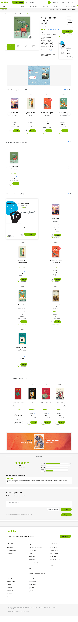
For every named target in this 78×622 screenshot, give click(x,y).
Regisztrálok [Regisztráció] (56, 2)
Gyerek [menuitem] (12, 6)
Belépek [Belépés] (62, 2)
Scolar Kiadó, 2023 (44, 26)
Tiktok (31, 588)
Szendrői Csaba (14, 170)
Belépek (66, 515)
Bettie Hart (14, 115)
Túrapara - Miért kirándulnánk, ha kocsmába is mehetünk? (30, 113)
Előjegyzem (18, 422)
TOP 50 (52, 566)
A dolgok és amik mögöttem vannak (14, 167)
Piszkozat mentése (53, 509)
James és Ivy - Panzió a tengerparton (22, 348)
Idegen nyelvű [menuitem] (57, 6)
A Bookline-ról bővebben (35, 547)
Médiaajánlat (32, 559)
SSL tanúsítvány (11, 608)
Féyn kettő (60, 403)
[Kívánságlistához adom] (71, 28)
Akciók (69, 9)
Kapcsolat (9, 593)
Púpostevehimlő (25, 203)
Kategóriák (4, 9)
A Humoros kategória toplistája (15, 194)
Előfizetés (74, 9)
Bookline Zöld (32, 550)
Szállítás (9, 587)
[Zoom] (30, 37)
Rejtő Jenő (55, 308)
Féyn (32, 403)
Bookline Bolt (10, 553)
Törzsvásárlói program (60, 9)
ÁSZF (30, 569)
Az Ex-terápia (14, 112)
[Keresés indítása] (49, 2)
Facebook (32, 581)
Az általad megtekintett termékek (16, 142)
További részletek (44, 57)
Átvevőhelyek (10, 590)
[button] (38, 47)
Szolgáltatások (11, 581)
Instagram (32, 584)
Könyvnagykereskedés (34, 563)
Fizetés (9, 584)
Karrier (30, 553)
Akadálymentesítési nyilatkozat (37, 573)
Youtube (32, 591)
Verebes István (24, 205)
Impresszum (32, 556)
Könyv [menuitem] (3, 6)
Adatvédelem (32, 566)
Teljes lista (67, 89)
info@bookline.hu (11, 550)
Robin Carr (25, 350)
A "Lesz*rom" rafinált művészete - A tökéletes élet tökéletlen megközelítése (47, 113)
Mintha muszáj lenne (18, 403)
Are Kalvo (31, 115)
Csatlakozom (65, 536)
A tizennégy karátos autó (55, 305)
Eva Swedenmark (63, 115)
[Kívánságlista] (67, 2)
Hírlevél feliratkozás (55, 559)
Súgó (8, 596)
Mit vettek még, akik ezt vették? (17, 90)
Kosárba (67, 31)
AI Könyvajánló (18, 2)
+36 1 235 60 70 (11, 547)
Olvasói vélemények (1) (54, 29)
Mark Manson (47, 115)
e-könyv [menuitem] (22, 6)
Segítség (51, 9)
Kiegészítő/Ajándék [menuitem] (72, 6)
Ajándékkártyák (54, 550)
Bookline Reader (54, 553)
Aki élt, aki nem (63, 112)
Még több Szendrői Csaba (19, 378)
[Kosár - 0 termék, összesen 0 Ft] (74, 2)
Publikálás (66, 509)
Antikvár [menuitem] (45, 6)
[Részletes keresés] (27, 2)
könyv (14, 94)
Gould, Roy (19, 350)
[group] (11, 47)
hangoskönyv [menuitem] (33, 6)
